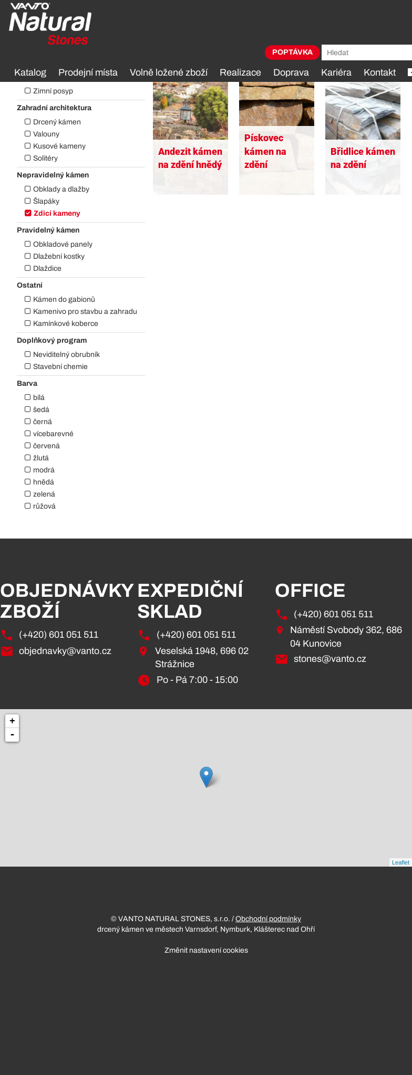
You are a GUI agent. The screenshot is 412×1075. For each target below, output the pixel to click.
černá (42, 422)
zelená (44, 494)
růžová (44, 506)
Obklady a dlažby (61, 189)
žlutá (41, 458)
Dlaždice (47, 268)
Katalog (30, 72)
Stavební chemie (60, 367)
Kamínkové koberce (65, 324)
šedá (41, 410)
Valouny (46, 134)
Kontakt (380, 72)
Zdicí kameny (57, 213)
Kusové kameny (59, 146)
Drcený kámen (57, 122)
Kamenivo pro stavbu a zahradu (85, 311)
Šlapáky (46, 201)
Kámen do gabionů (64, 299)
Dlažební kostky (59, 256)
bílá (39, 398)
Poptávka (292, 52)
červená (46, 446)
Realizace (240, 72)
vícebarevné (53, 434)
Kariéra (336, 72)
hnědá (43, 482)
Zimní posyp (53, 91)
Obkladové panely (62, 244)
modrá (44, 470)
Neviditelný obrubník (66, 355)
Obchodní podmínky (268, 919)
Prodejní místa (88, 72)
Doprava (291, 72)
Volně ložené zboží (169, 72)
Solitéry (45, 158)
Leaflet (400, 862)
